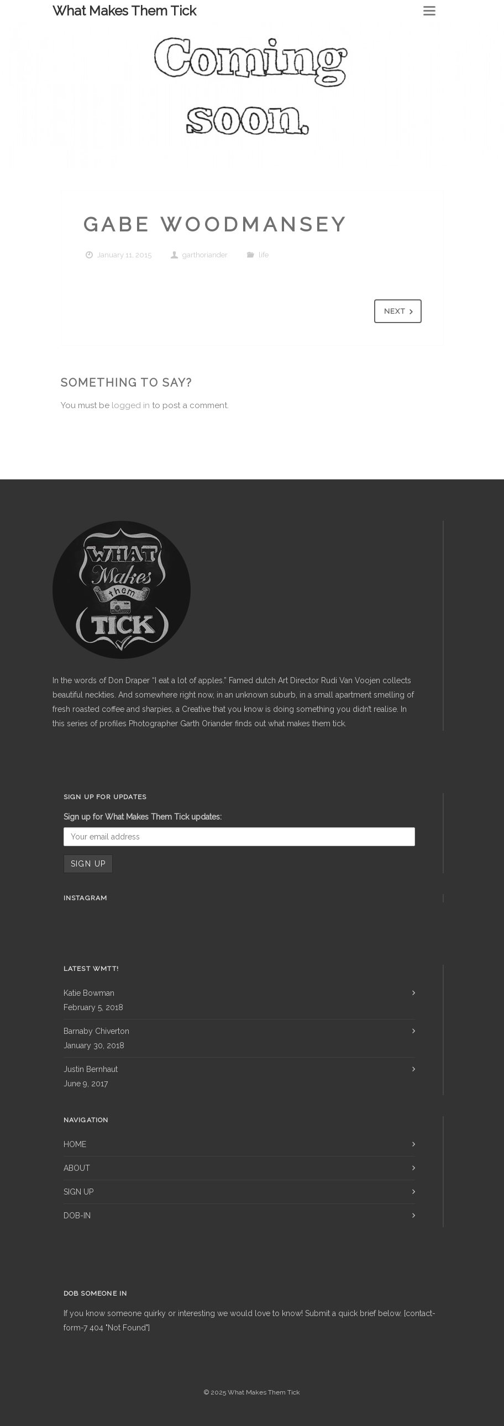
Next (400, 311)
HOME (75, 1144)
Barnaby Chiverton (96, 1031)
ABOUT (77, 1168)
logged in (131, 405)
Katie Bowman (89, 993)
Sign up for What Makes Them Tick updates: (143, 816)
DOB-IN (77, 1215)
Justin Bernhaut (91, 1069)
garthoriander (205, 255)
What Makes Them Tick (124, 11)
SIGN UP (78, 1191)
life (264, 255)
